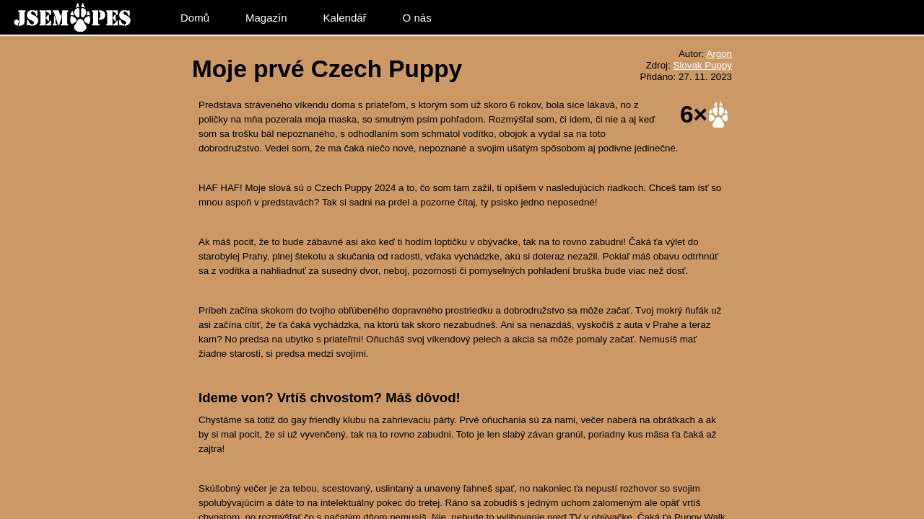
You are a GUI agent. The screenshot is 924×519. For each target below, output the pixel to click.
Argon (719, 53)
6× (693, 114)
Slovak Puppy (703, 65)
